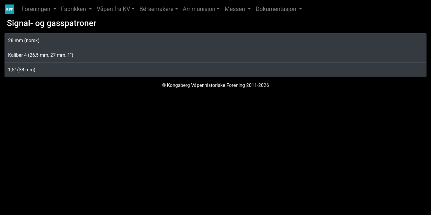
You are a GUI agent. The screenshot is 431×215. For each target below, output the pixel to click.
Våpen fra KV (113, 9)
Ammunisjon (199, 9)
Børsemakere (156, 9)
